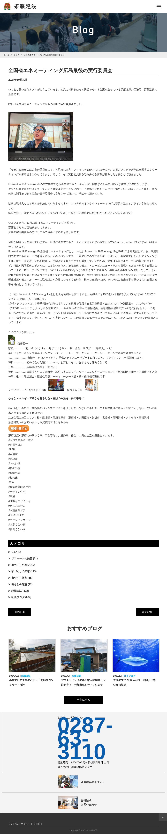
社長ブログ (17, 597)
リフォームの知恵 (21, 558)
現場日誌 (16, 591)
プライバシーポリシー (19, 824)
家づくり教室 (19, 577)
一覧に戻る (83, 699)
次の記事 (147, 612)
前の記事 (20, 612)
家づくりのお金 (20, 565)
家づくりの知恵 (20, 571)
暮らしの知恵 (19, 584)
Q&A (14, 552)
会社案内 (37, 824)
